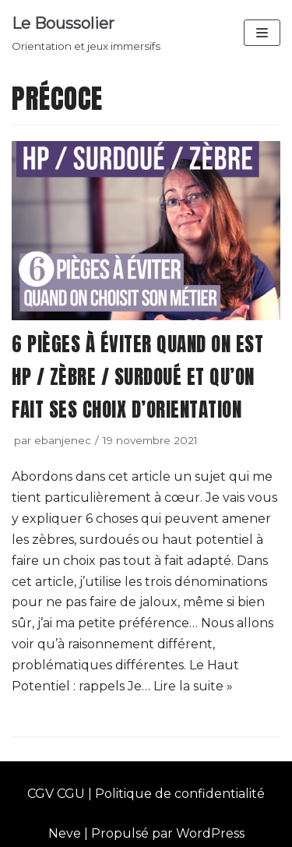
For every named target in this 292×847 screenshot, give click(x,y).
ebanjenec (62, 440)
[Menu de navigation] (262, 32)
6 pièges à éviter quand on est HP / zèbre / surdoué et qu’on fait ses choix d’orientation (137, 377)
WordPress (210, 833)
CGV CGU (56, 793)
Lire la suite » (193, 686)
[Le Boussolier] (86, 33)
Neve (64, 833)
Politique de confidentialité (180, 793)
